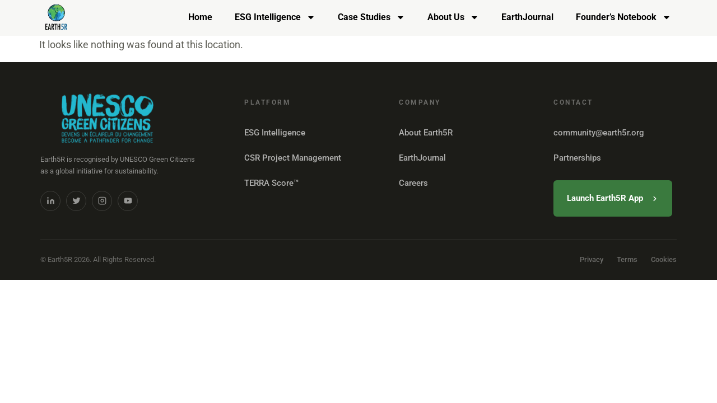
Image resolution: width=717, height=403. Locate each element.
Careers (413, 183)
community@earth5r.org (598, 133)
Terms (627, 259)
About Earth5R (426, 133)
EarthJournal (527, 17)
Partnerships (577, 158)
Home (200, 17)
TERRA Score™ (271, 183)
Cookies (664, 259)
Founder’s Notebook (623, 17)
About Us (453, 17)
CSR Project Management (292, 158)
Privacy (591, 259)
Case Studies (371, 17)
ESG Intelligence (275, 17)
